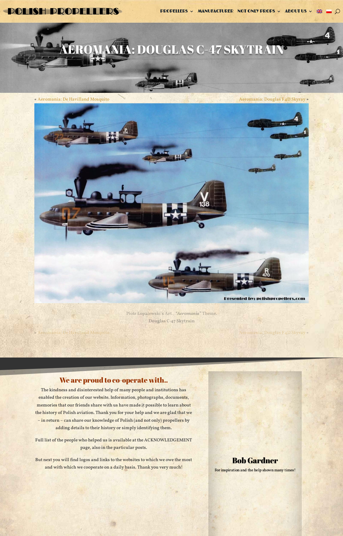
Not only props (256, 11)
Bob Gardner (255, 460)
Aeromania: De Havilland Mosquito (73, 99)
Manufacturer (215, 11)
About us (296, 11)
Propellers (173, 11)
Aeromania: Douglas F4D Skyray (272, 99)
